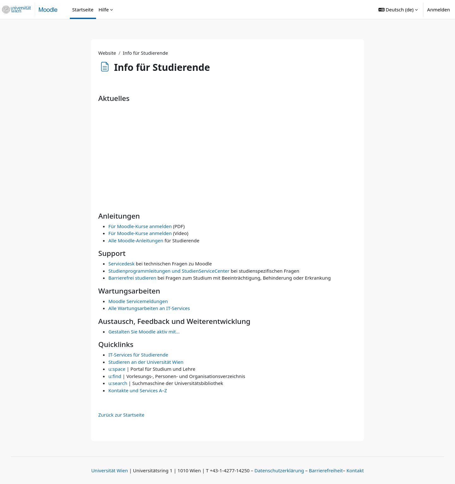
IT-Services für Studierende (138, 354)
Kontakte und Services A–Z (137, 390)
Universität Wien (109, 470)
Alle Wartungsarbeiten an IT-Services (149, 308)
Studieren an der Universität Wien (146, 362)
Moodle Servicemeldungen (138, 301)
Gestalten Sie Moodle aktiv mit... (144, 331)
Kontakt (355, 470)
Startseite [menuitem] (83, 9)
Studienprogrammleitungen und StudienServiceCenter (168, 271)
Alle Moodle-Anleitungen (135, 240)
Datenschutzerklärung (279, 470)
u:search (117, 383)
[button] (398, 9)
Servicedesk (121, 263)
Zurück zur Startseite (121, 415)
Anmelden (438, 9)
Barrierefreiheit (326, 470)
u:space (116, 369)
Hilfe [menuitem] (104, 9)
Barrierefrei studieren (132, 278)
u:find (114, 376)
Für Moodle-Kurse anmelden (140, 226)
